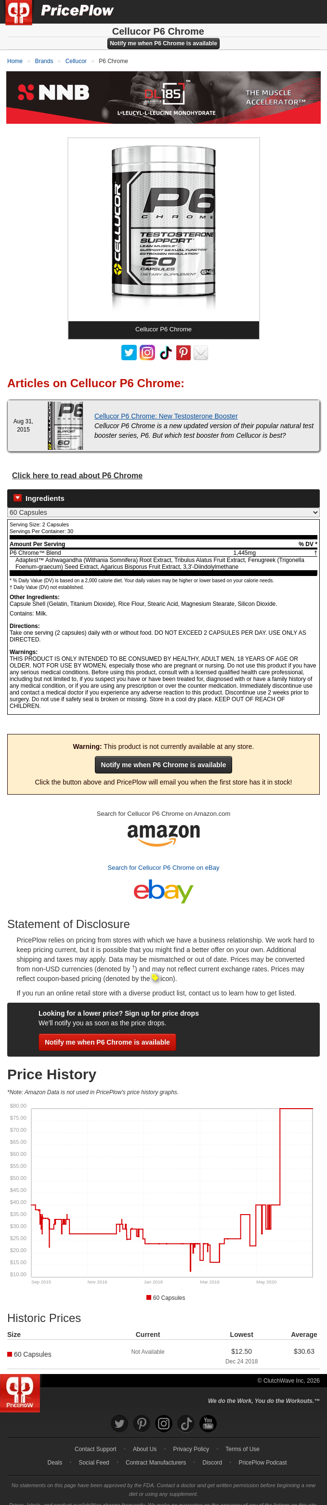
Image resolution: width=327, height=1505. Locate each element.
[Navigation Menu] (310, 11)
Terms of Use (242, 1440)
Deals (55, 1453)
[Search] (287, 11)
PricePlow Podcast (262, 1453)
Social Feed (93, 1453)
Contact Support (96, 1440)
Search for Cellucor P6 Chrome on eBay (164, 859)
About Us (145, 1440)
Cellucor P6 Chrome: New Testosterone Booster (166, 407)
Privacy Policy (191, 1440)
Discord (212, 1453)
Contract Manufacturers (156, 1453)
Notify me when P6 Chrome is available (163, 43)
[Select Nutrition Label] (163, 503)
